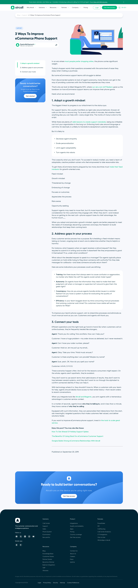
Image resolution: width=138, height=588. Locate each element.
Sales (44, 529)
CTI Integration (102, 534)
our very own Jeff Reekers (102, 87)
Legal (39, 582)
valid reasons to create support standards (89, 122)
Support (24, 15)
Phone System (47, 531)
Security (55, 582)
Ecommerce (46, 534)
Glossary (45, 570)
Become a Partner (48, 562)
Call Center (46, 523)
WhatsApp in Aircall (104, 540)
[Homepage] (17, 7)
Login (97, 7)
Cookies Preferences (73, 582)
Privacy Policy (47, 582)
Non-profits (46, 537)
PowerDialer (101, 523)
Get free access (109, 7)
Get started (30, 96)
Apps (71, 529)
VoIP (44, 567)
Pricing (86, 7)
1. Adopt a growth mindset (30, 63)
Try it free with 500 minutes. (99, 2)
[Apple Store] (16, 545)
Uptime (72, 562)
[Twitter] (20, 536)
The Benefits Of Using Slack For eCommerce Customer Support (77, 436)
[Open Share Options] (56, 45)
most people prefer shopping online (79, 61)
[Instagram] (29, 536)
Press (71, 559)
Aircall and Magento (84, 397)
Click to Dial (101, 537)
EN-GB (124, 7)
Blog (18, 15)
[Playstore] (20, 545)
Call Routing (101, 529)
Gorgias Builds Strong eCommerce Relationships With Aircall (76, 441)
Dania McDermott (27, 44)
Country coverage (76, 534)
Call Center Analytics (104, 531)
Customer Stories (48, 556)
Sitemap (62, 582)
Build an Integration (49, 565)
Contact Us (74, 551)
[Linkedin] (25, 536)
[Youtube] (33, 536)
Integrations (74, 523)
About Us (73, 553)
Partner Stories (47, 559)
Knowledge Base (48, 553)
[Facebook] (16, 536)
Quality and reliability (77, 526)
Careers (72, 556)
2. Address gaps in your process (31, 67)
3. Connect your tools (28, 72)
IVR (98, 526)
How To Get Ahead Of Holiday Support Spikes (70, 432)
